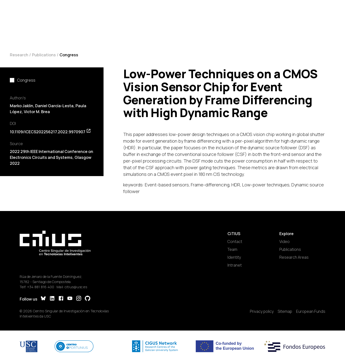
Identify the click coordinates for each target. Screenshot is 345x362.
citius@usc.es (76, 287)
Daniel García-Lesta (54, 105)
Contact (234, 241)
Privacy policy (262, 311)
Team (232, 249)
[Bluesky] (43, 298)
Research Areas (294, 257)
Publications (44, 55)
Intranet (234, 265)
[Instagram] (79, 298)
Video (284, 241)
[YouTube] (70, 298)
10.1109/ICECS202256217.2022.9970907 (50, 132)
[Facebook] (61, 298)
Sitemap (285, 311)
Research (19, 55)
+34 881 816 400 (40, 287)
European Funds (310, 311)
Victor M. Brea (37, 111)
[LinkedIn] (52, 298)
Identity (234, 257)
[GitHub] (87, 298)
